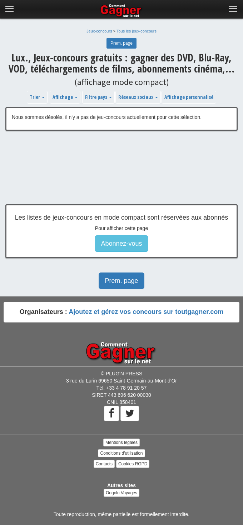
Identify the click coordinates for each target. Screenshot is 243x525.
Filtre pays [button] (98, 97)
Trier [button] (37, 97)
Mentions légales (121, 442)
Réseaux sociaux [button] (138, 97)
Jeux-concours (99, 31)
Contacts (104, 463)
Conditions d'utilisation (121, 453)
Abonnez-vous (121, 243)
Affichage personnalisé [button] (188, 97)
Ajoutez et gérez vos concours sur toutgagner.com (146, 311)
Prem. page (121, 43)
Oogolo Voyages (121, 492)
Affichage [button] (65, 97)
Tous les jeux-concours (136, 31)
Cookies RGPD (132, 463)
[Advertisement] (121, 172)
